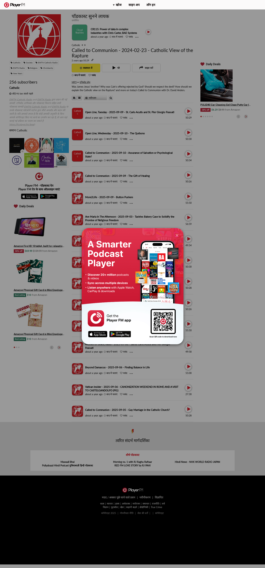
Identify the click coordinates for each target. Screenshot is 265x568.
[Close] (177, 235)
